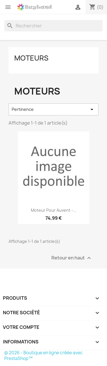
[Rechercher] (53, 25)
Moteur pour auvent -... (53, 210)
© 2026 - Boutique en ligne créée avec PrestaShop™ (43, 355)
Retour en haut (71, 257)
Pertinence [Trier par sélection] (53, 109)
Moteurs (31, 58)
